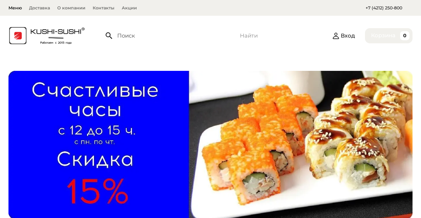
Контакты (103, 8)
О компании (71, 8)
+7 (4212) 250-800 (384, 8)
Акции (129, 8)
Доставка (39, 8)
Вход (343, 35)
